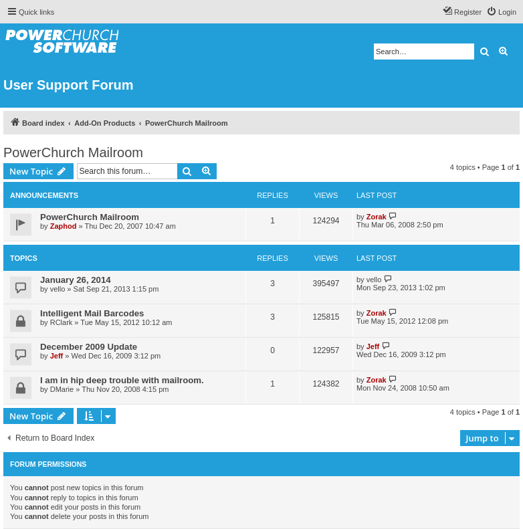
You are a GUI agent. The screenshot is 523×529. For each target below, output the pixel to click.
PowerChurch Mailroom (73, 152)
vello (58, 289)
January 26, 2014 (75, 280)
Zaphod (63, 226)
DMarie (62, 389)
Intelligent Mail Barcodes (92, 313)
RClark (61, 322)
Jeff (57, 356)
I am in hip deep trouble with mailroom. (122, 380)
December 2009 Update (88, 347)
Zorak (377, 217)
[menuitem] (501, 12)
